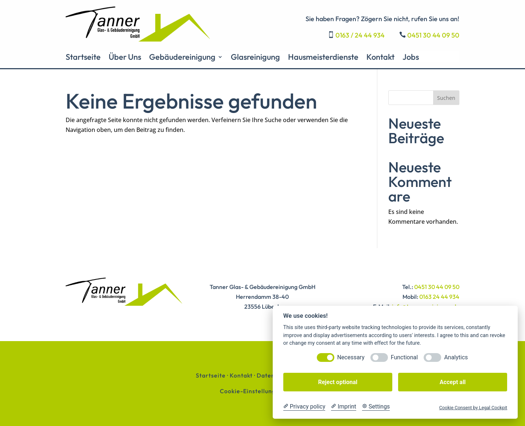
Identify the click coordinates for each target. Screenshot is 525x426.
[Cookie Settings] (376, 406)
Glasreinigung (255, 58)
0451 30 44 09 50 (433, 35)
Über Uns (125, 58)
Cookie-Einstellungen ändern (263, 391)
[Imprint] (343, 406)
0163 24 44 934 (439, 296)
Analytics (456, 357)
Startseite (83, 58)
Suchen (446, 97)
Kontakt (380, 58)
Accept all (453, 382)
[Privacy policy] (304, 406)
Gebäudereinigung (182, 58)
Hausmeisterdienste (323, 58)
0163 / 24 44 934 (360, 35)
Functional (404, 357)
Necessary (351, 357)
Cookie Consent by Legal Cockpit (473, 407)
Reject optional (337, 382)
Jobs (410, 58)
